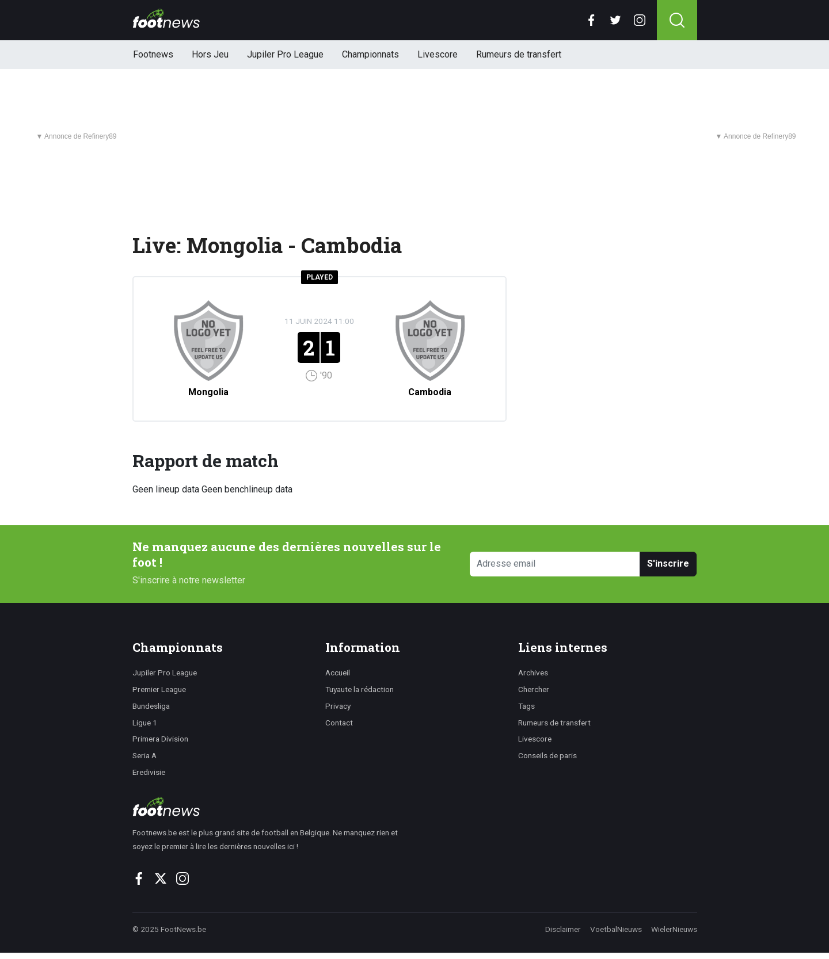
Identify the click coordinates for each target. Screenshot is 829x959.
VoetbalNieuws (616, 929)
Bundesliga (151, 705)
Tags (526, 705)
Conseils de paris (547, 755)
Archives (533, 672)
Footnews (153, 54)
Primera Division (160, 738)
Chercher (533, 689)
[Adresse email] (555, 564)
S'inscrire (668, 563)
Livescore (437, 54)
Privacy (338, 705)
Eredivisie (148, 772)
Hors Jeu (210, 54)
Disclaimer (563, 929)
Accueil (337, 672)
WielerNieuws (674, 929)
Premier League (159, 689)
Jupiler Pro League (285, 54)
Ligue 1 (144, 722)
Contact (339, 722)
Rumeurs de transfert (518, 54)
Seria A (144, 755)
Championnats (370, 54)
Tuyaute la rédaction (359, 689)
